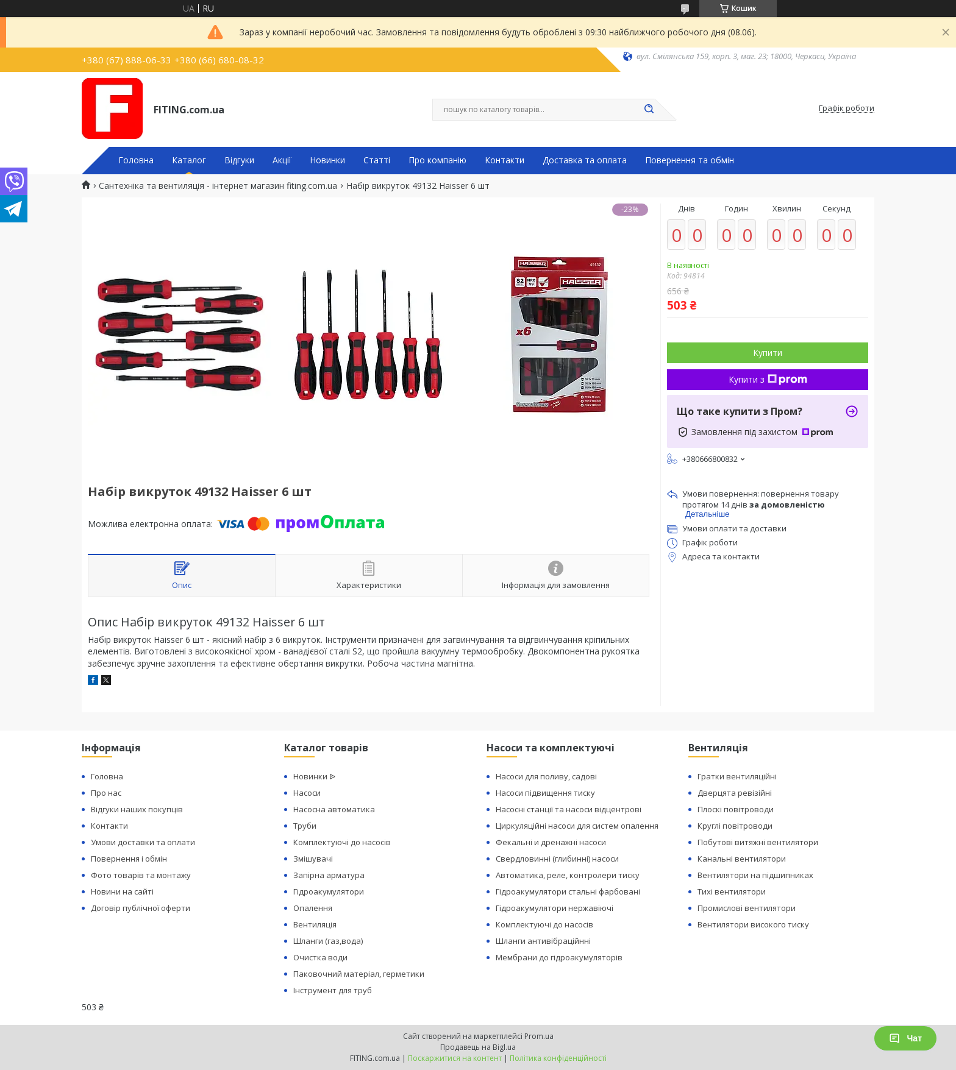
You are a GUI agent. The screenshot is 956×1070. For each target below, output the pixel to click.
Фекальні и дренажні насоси (551, 842)
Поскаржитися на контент (455, 1058)
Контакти (504, 160)
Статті (376, 160)
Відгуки (239, 160)
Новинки (327, 160)
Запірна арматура (329, 875)
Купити (767, 352)
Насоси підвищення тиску (545, 792)
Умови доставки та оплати (143, 842)
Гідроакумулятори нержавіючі (554, 907)
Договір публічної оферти (140, 907)
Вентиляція (315, 924)
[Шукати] (649, 110)
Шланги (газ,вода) (328, 940)
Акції (282, 160)
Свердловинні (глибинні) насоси (557, 858)
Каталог (189, 160)
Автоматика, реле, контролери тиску (568, 875)
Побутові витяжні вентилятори (757, 842)
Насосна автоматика (334, 809)
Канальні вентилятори (741, 858)
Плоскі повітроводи (735, 809)
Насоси (307, 792)
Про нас (106, 792)
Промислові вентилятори (746, 907)
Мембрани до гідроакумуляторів (559, 957)
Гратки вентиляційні (737, 776)
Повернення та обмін (689, 160)
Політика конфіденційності (558, 1058)
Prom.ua (539, 1036)
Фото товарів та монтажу (141, 875)
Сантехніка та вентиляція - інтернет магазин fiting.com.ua (218, 185)
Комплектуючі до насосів (342, 842)
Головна (136, 160)
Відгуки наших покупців (137, 809)
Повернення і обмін (129, 858)
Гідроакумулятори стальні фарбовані (568, 891)
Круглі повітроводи (734, 825)
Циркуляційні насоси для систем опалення (577, 825)
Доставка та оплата (585, 160)
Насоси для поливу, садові (546, 776)
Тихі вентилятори (731, 891)
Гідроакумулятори (328, 891)
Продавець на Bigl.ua (478, 1047)
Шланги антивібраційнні (543, 940)
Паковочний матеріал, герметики (358, 973)
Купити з (768, 379)
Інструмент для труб (332, 990)
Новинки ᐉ (314, 776)
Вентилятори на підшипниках (755, 875)
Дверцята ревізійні (734, 792)
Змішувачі (313, 858)
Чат (905, 1038)
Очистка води (320, 957)
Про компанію (437, 160)
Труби (304, 825)
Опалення (312, 907)
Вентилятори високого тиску (753, 924)
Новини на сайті (122, 891)
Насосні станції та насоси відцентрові (568, 809)
